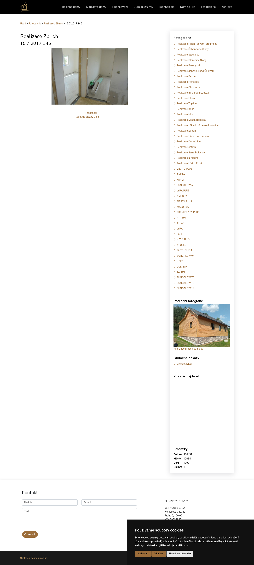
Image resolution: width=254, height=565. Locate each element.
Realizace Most (185, 114)
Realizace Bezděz (187, 76)
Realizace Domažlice (189, 141)
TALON (181, 272)
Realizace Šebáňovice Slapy (193, 49)
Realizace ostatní (186, 147)
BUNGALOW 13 (185, 283)
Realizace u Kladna (187, 157)
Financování (120, 7)
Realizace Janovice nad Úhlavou (195, 71)
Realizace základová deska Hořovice (198, 125)
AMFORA (182, 195)
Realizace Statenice (188, 54)
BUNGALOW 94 (185, 255)
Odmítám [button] (158, 553)
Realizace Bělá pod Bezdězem (194, 92)
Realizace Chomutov (188, 87)
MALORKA (183, 206)
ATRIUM (181, 217)
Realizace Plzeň (186, 98)
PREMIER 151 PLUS (188, 212)
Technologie (166, 7)
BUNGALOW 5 (185, 185)
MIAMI (180, 179)
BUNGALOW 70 (185, 277)
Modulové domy (96, 7)
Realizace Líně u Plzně (189, 163)
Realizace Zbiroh (53, 23)
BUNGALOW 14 (185, 288)
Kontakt (227, 7)
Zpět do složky (84, 116)
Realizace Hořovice (188, 81)
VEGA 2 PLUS (184, 168)
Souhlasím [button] (142, 553)
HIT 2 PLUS (183, 239)
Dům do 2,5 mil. (143, 7)
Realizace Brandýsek (188, 65)
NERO (180, 261)
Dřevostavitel (184, 363)
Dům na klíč (187, 7)
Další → (98, 116)
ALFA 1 (181, 223)
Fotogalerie (208, 7)
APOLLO (181, 244)
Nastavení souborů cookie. (34, 558)
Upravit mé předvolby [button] (180, 553)
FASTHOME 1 (184, 250)
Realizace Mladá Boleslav (191, 119)
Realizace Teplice (187, 103)
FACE (180, 234)
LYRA (180, 228)
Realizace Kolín (185, 109)
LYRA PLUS (183, 190)
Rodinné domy (71, 7)
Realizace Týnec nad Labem (193, 136)
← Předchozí (89, 112)
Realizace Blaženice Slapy (191, 60)
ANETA (181, 174)
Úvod (23, 23)
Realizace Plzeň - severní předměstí (197, 43)
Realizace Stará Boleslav (191, 152)
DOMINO (182, 266)
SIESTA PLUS (184, 201)
